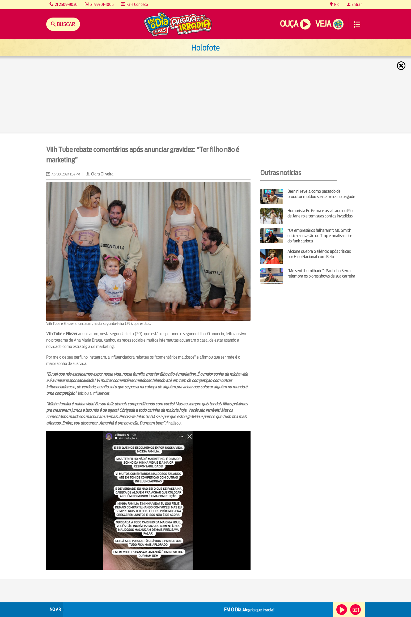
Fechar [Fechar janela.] (401, 65)
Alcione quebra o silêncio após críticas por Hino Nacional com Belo (319, 254)
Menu (357, 24)
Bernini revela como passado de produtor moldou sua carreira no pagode (321, 194)
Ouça (289, 23)
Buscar (65, 24)
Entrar (356, 4)
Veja (323, 23)
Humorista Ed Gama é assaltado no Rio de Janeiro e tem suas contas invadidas (320, 213)
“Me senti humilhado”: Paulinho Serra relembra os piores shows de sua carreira (321, 273)
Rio (336, 4)
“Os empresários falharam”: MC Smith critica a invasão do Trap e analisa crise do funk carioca (319, 236)
